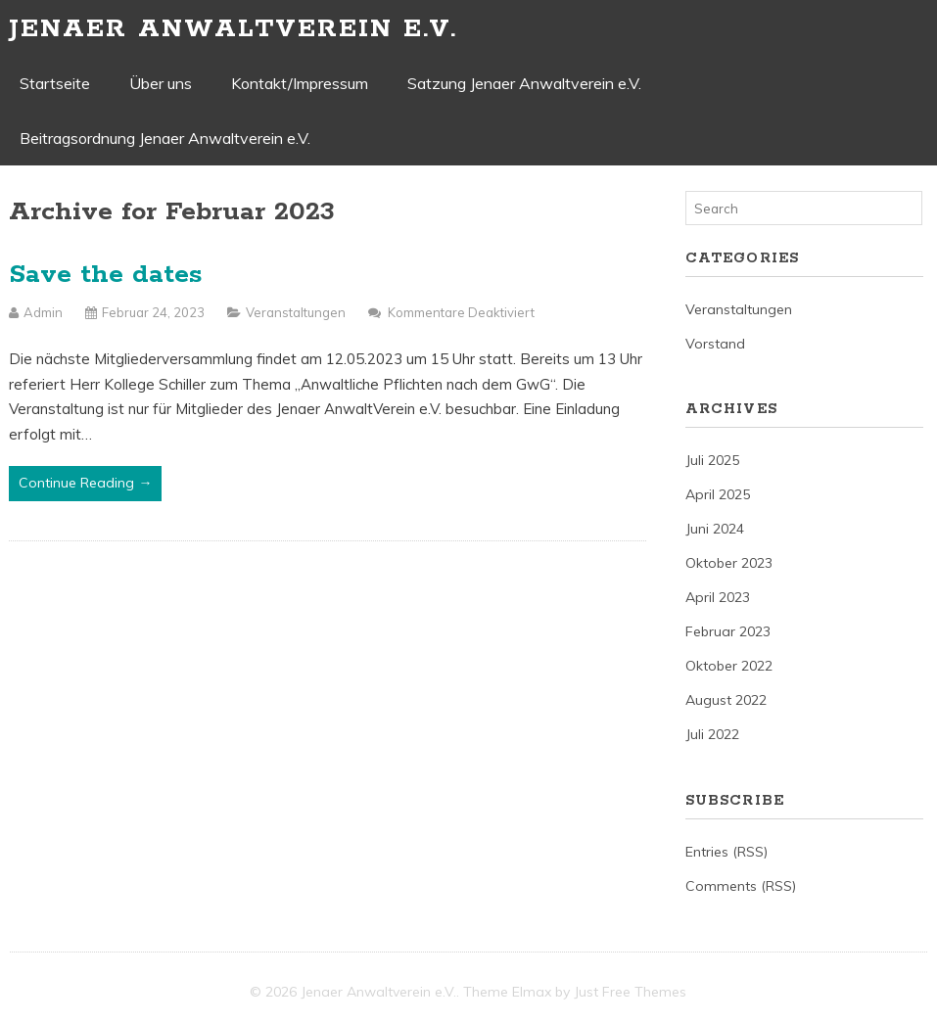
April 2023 (717, 597)
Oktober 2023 (729, 563)
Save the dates (105, 274)
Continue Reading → (85, 482)
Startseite (55, 83)
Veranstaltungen (296, 312)
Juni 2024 (714, 528)
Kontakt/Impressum (299, 83)
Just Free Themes (630, 991)
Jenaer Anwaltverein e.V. (233, 29)
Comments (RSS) (740, 886)
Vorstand (715, 343)
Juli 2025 (712, 460)
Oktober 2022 (729, 665)
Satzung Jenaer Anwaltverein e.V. (524, 83)
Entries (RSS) (726, 851)
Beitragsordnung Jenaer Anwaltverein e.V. (165, 138)
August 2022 (726, 700)
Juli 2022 (712, 734)
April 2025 (717, 494)
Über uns (160, 83)
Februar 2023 (728, 631)
